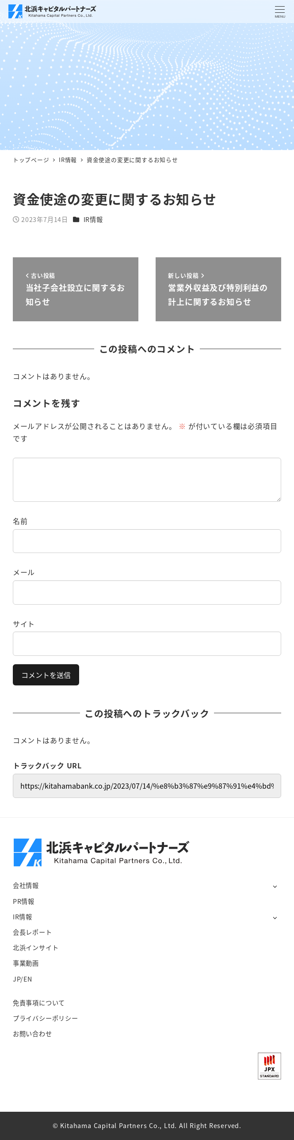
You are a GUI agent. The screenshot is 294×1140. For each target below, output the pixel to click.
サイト (24, 623)
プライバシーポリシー (45, 1018)
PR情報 (23, 901)
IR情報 (93, 219)
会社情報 (26, 885)
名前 (20, 520)
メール (24, 572)
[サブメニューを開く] (274, 886)
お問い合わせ (32, 1033)
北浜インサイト (36, 947)
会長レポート (32, 932)
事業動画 (26, 963)
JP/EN (22, 978)
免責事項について (39, 1002)
